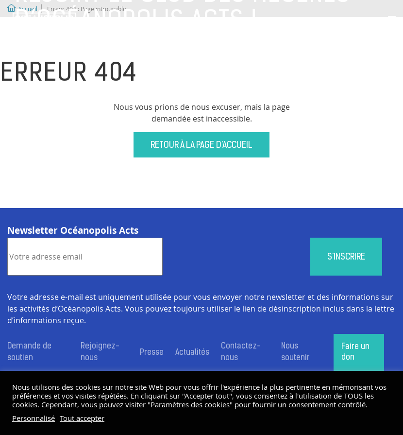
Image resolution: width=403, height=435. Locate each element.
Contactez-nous (241, 352)
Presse (152, 353)
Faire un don (355, 352)
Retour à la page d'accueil (201, 145)
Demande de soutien (29, 352)
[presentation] (236, 257)
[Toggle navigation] (392, 21)
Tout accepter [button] (82, 418)
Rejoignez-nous (100, 352)
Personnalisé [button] (33, 418)
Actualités (192, 353)
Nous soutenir (295, 352)
